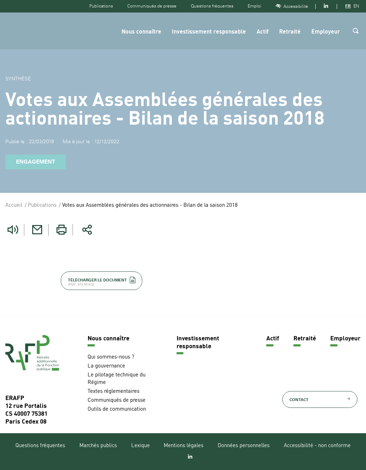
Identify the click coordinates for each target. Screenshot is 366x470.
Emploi (254, 6)
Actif (262, 32)
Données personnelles (243, 446)
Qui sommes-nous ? (111, 357)
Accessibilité (292, 6)
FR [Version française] (348, 6)
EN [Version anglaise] (356, 6)
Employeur (325, 32)
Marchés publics (98, 446)
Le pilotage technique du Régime (116, 378)
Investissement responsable (209, 32)
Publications (101, 6)
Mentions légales (183, 446)
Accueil (13, 205)
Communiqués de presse (152, 6)
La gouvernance (106, 366)
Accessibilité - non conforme (317, 446)
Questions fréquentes (212, 6)
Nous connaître (141, 32)
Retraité (290, 32)
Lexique (140, 446)
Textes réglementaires (113, 391)
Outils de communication (117, 409)
